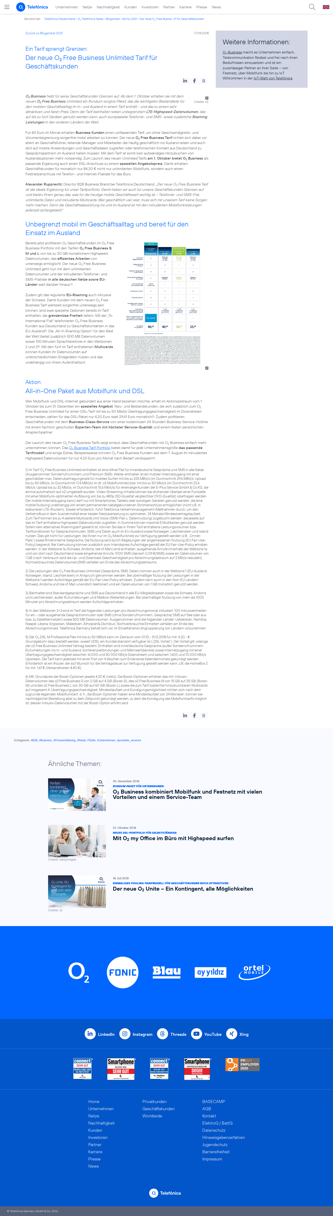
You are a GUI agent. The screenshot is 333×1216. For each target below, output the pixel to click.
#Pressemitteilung (64, 740)
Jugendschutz (215, 1144)
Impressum (212, 1159)
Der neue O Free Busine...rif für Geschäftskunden (172, 19)
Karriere (185, 7)
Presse (201, 7)
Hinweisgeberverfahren (223, 1137)
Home (93, 1101)
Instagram (142, 1034)
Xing (244, 1034)
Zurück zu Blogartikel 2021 (44, 33)
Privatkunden (154, 1101)
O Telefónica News (90, 19)
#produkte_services (129, 740)
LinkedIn (106, 1034)
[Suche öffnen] (312, 7)
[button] (185, 80)
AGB (206, 1108)
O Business (232, 52)
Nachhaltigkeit (108, 7)
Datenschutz (213, 1130)
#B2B (34, 740)
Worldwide (152, 1116)
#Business (45, 740)
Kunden (130, 7)
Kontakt (209, 1116)
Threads (178, 1034)
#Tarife (91, 740)
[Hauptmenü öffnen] (7, 7)
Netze (87, 7)
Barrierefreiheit (216, 1151)
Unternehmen (67, 7)
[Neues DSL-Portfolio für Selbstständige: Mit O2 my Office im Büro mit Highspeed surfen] (164, 843)
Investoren (150, 7)
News (216, 7)
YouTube (213, 1034)
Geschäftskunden (158, 1108)
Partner (169, 7)
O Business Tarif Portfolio (89, 447)
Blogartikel (113, 19)
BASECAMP (213, 1101)
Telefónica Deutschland (59, 19)
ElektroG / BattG (217, 1123)
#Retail (81, 740)
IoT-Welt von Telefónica (273, 78)
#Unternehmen (106, 740)
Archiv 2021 (129, 19)
